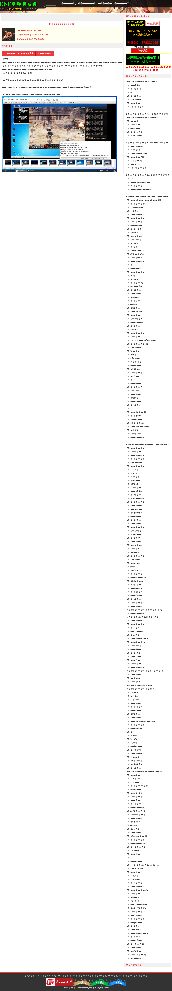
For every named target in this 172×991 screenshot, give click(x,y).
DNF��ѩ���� (134, 319)
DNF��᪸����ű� (134, 283)
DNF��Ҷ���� (134, 509)
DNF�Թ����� (134, 513)
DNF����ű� (133, 682)
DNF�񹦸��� (129, 732)
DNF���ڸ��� (134, 312)
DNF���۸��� (134, 506)
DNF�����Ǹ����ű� (138, 786)
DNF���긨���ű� (135, 843)
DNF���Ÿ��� (134, 595)
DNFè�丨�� (132, 470)
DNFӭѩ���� (132, 297)
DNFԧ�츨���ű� (134, 207)
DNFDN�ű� (131, 736)
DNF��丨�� (132, 628)
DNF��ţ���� (133, 531)
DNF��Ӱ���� (134, 746)
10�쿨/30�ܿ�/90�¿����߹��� (19, 53)
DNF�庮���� (133, 308)
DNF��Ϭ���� (134, 463)
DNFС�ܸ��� (132, 692)
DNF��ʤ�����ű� (136, 904)
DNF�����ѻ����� (137, 427)
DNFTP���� (133, 782)
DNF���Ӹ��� (134, 132)
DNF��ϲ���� (134, 89)
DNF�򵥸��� (129, 858)
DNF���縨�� (133, 854)
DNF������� (134, 574)
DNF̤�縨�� (131, 304)
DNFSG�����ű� (135, 251)
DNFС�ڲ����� (135, 581)
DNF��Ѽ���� (134, 387)
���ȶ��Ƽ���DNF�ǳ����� (142, 118)
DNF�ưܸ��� (132, 279)
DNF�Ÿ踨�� (132, 398)
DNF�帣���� (133, 714)
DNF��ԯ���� (134, 664)
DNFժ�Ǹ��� (133, 358)
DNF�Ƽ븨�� (132, 243)
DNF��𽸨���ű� (131, 164)
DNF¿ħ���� (132, 757)
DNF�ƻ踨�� (132, 876)
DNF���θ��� (134, 520)
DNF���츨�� (133, 649)
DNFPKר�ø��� (134, 136)
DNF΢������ (128, 409)
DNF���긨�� (133, 301)
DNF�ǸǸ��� (133, 369)
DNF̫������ (133, 128)
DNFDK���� (133, 480)
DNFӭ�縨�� (132, 570)
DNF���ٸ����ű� (136, 577)
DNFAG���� (133, 560)
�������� (86, 3)
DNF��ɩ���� (133, 240)
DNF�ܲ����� (133, 822)
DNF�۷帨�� (132, 330)
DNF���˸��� (133, 930)
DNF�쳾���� (133, 789)
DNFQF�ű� (131, 473)
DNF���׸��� (133, 337)
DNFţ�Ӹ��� (132, 897)
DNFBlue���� (133, 534)
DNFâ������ (134, 488)
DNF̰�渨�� (131, 276)
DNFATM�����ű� (135, 811)
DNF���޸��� (133, 833)
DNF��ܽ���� (133, 937)
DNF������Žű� (135, 157)
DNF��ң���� (134, 225)
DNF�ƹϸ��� (132, 635)
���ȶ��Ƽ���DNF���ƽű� (140, 689)
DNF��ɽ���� (133, 348)
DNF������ (133, 294)
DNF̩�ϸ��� (132, 355)
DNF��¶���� (134, 804)
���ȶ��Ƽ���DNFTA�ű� (139, 685)
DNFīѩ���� (132, 351)
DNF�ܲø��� (132, 121)
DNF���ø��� (134, 653)
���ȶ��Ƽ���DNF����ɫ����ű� (144, 671)
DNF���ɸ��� (134, 707)
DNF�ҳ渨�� (132, 233)
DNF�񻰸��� (129, 92)
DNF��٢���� (134, 750)
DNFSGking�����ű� (136, 836)
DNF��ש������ (135, 815)
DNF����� (132, 926)
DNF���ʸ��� (133, 646)
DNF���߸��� (134, 940)
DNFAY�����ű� (135, 254)
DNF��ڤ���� (134, 222)
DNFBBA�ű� (132, 484)
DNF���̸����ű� (135, 642)
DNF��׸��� (132, 549)
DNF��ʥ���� (134, 883)
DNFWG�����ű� (135, 423)
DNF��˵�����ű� (136, 944)
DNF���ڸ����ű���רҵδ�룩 (141, 721)
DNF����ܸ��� (134, 258)
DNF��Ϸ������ (135, 847)
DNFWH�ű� (132, 739)
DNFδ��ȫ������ (136, 168)
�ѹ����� (102, 988)
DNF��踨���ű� (134, 146)
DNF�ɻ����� (133, 100)
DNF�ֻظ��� (132, 247)
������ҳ (68, 3)
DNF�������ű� (135, 797)
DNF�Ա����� (134, 764)
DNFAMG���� (133, 851)
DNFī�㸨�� (132, 696)
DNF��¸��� (133, 391)
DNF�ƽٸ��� (132, 829)
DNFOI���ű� (133, 150)
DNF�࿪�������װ (129, 179)
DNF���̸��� (133, 365)
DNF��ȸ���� (134, 915)
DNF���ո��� (134, 491)
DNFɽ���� (132, 211)
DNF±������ (134, 419)
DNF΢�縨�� (131, 567)
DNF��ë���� (134, 861)
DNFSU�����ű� (135, 498)
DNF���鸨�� (133, 125)
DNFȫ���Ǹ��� (134, 107)
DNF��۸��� (133, 85)
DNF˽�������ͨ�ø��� (138, 189)
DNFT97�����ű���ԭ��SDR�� (143, 865)
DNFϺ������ (134, 761)
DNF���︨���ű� (134, 322)
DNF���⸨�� (133, 563)
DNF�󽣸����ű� (134, 161)
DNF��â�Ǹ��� (134, 869)
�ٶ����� (83, 988)
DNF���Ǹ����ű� (136, 955)
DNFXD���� (133, 879)
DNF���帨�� (133, 516)
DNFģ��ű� (132, 743)
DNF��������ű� (136, 153)
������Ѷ (121, 3)
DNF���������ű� (137, 344)
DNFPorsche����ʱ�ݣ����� (141, 340)
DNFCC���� (133, 779)
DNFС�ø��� (133, 901)
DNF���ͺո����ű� (136, 908)
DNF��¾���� (134, 588)
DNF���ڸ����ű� (136, 412)
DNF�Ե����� (134, 286)
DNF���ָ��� (133, 416)
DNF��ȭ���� (134, 452)
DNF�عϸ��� (132, 552)
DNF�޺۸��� (132, 430)
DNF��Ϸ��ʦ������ (138, 182)
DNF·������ (133, 362)
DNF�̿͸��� (129, 380)
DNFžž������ (134, 186)
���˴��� (105, 3)
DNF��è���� (134, 96)
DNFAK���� (133, 700)
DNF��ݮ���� (134, 599)
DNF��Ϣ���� (134, 793)
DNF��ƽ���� (134, 434)
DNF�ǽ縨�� (132, 376)
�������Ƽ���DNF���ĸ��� (143, 617)
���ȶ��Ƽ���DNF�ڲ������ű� (144, 610)
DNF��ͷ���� (134, 236)
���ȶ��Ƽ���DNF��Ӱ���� (141, 82)
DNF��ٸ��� (133, 405)
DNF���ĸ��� (134, 657)
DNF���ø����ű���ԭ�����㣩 (143, 200)
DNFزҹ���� (132, 477)
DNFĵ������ (133, 958)
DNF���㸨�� (133, 383)
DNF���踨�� (133, 326)
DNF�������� (135, 215)
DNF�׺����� (133, 103)
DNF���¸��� (133, 229)
